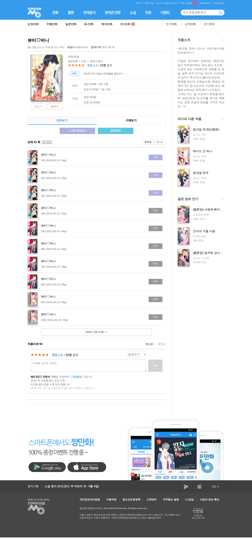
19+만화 (127, 24)
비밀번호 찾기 (170, 3)
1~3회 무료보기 (77, 130)
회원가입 (149, 3)
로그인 (138, 3)
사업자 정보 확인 (209, 499)
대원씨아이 (78, 47)
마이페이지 (205, 3)
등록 (155, 365)
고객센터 (151, 499)
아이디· (160, 3)
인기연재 (209, 24)
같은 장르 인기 (200, 199)
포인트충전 (219, 3)
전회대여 (115, 130)
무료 (155, 157)
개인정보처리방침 (90, 499)
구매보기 (130, 120)
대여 (155, 210)
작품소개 (200, 40)
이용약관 (111, 499)
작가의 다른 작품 (200, 119)
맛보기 (38, 106)
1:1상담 (189, 499)
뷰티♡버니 (38, 40)
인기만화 (171, 24)
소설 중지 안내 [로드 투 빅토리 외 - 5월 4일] (72, 486)
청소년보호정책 (131, 499)
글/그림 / (46, 47)
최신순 (157, 142)
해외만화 (106, 24)
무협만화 (51, 24)
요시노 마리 (43, 47)
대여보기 (62, 120)
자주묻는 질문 (171, 499)
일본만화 (70, 24)
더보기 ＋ (96, 332)
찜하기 (54, 106)
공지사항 (33, 486)
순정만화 (33, 24)
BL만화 (89, 24)
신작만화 (190, 24)
